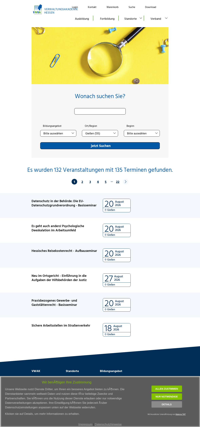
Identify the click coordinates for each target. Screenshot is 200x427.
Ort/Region (91, 125)
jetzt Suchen (101, 145)
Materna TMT (181, 414)
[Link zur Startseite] (49, 9)
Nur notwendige (167, 396)
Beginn (130, 125)
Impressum (85, 424)
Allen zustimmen (166, 388)
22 (117, 181)
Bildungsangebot (52, 125)
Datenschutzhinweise (108, 424)
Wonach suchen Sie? (100, 96)
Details (167, 404)
